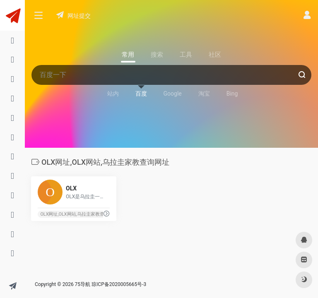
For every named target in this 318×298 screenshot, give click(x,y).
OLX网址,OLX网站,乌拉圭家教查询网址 (79, 214)
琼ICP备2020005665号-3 (119, 284)
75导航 (83, 284)
